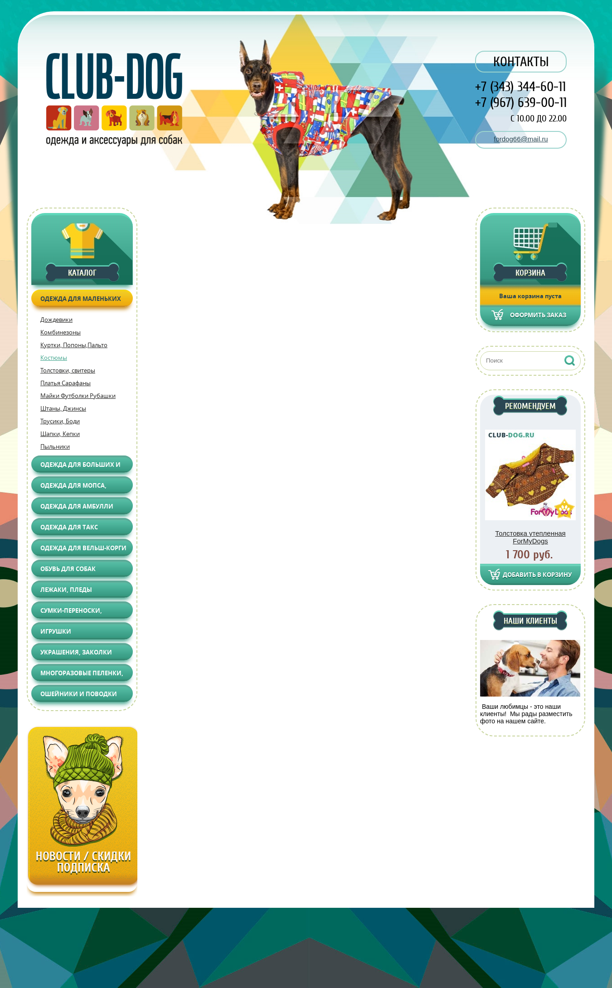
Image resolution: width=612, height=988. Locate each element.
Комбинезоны (60, 332)
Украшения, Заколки (76, 652)
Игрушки (55, 631)
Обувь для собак (68, 569)
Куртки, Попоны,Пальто (73, 345)
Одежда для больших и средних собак (80, 466)
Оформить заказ (538, 315)
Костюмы (53, 357)
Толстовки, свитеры (67, 370)
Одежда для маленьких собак (80, 301)
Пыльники (55, 446)
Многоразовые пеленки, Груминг (81, 675)
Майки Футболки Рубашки (78, 395)
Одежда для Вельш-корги (83, 548)
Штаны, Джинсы (63, 408)
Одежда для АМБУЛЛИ (76, 506)
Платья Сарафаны (65, 383)
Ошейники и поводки (78, 694)
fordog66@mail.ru (521, 139)
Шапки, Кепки (60, 433)
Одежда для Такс (69, 527)
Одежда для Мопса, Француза (73, 487)
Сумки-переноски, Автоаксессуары (71, 612)
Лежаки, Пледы (66, 590)
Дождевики (56, 319)
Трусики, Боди (60, 421)
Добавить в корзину (537, 575)
